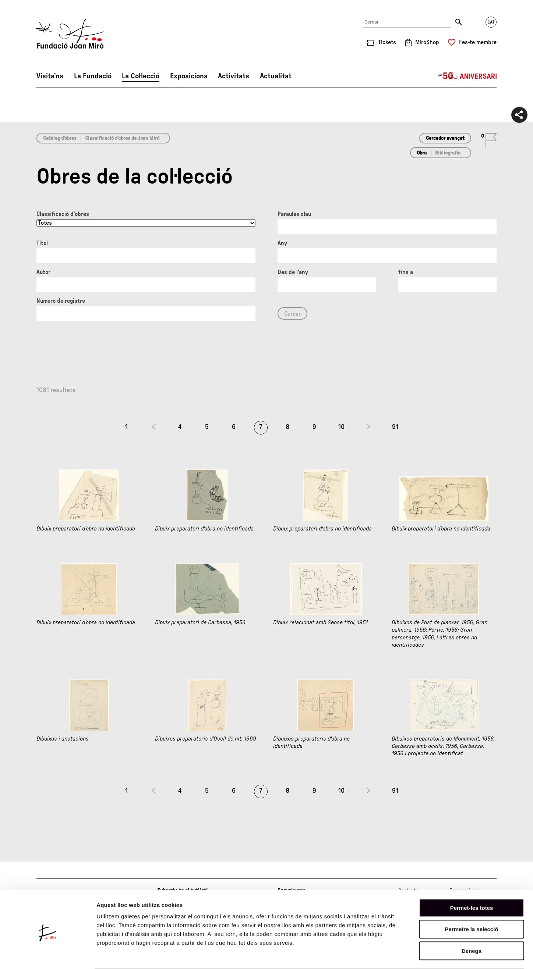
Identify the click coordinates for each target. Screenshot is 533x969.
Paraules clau (294, 214)
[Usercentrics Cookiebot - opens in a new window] (47, 954)
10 (341, 427)
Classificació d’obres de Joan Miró (122, 138)
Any (282, 243)
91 (395, 427)
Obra (422, 153)
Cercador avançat (445, 138)
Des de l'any (293, 272)
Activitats (233, 76)
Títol (42, 243)
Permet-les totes (471, 879)
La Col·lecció (140, 76)
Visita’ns (49, 76)
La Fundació (93, 76)
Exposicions (189, 76)
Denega (471, 922)
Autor (43, 272)
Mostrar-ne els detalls (423, 954)
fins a (405, 272)
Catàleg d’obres (60, 138)
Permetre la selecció (471, 901)
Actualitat (276, 76)
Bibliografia (447, 153)
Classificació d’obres (62, 214)
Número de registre (60, 301)
